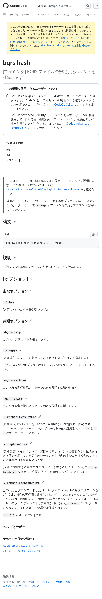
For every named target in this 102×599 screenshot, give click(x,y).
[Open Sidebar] (4, 14)
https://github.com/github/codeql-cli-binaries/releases (42, 189)
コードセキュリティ (20, 14)
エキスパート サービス (16, 585)
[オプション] (17, 279)
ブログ (35, 585)
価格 (67, 582)
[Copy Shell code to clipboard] (94, 234)
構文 (9, 221)
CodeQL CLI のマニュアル (67, 14)
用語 (31, 582)
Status (58, 582)
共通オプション (17, 321)
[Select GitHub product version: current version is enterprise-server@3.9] (57, 6)
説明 (9, 258)
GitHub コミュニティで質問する (23, 545)
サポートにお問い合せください (22, 551)
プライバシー (44, 582)
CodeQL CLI (42, 14)
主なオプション (17, 291)
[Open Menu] (96, 6)
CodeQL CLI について (68, 104)
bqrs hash (92, 14)
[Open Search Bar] (88, 6)
